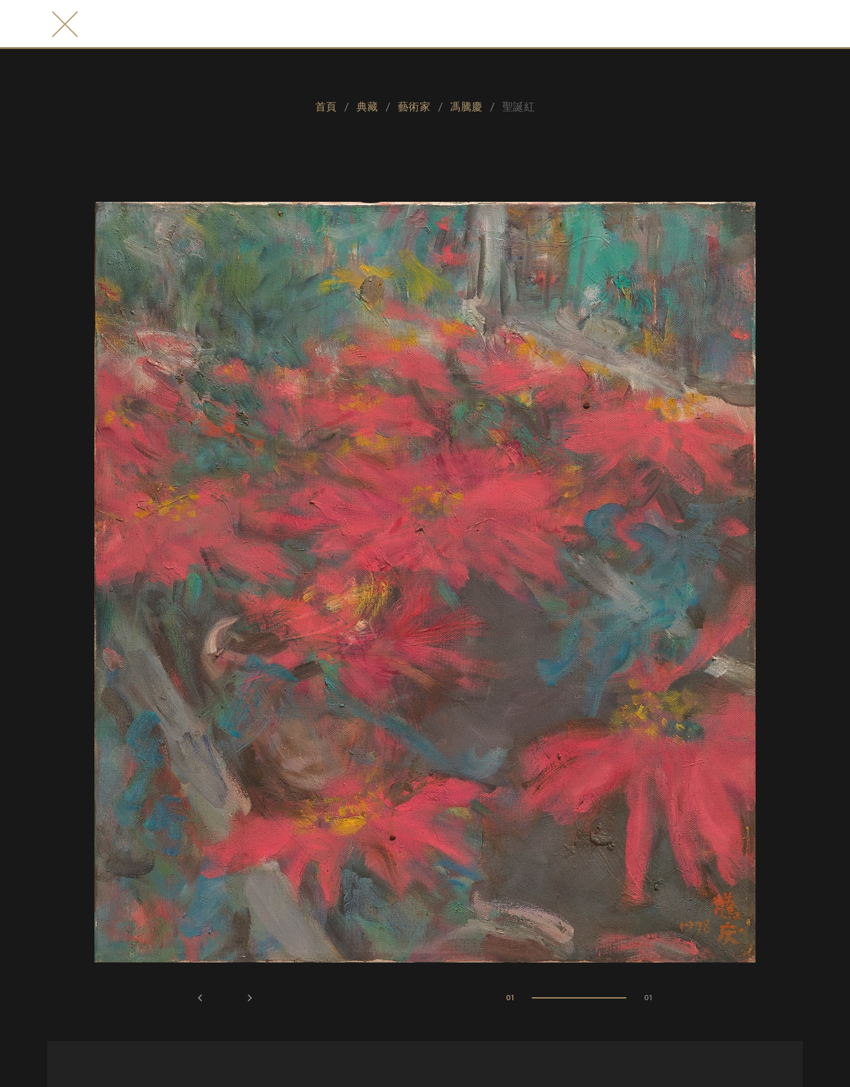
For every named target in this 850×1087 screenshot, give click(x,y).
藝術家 (414, 106)
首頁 (326, 106)
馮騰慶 (466, 106)
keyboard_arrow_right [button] (250, 998)
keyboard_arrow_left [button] (200, 998)
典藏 (367, 106)
